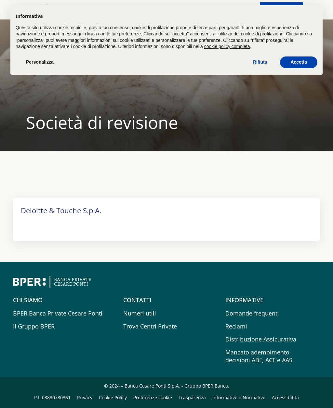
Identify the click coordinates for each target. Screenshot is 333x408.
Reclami (236, 326)
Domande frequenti (252, 313)
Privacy (85, 397)
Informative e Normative (239, 397)
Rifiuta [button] (260, 62)
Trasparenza (193, 397)
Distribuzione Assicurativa (260, 339)
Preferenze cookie (153, 397)
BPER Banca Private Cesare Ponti (57, 313)
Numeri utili (139, 313)
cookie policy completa (227, 46)
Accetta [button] (298, 62)
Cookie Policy (113, 397)
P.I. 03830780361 (53, 397)
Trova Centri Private (150, 326)
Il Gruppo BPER (34, 326)
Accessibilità (285, 397)
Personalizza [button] (40, 62)
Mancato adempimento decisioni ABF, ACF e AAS (258, 356)
